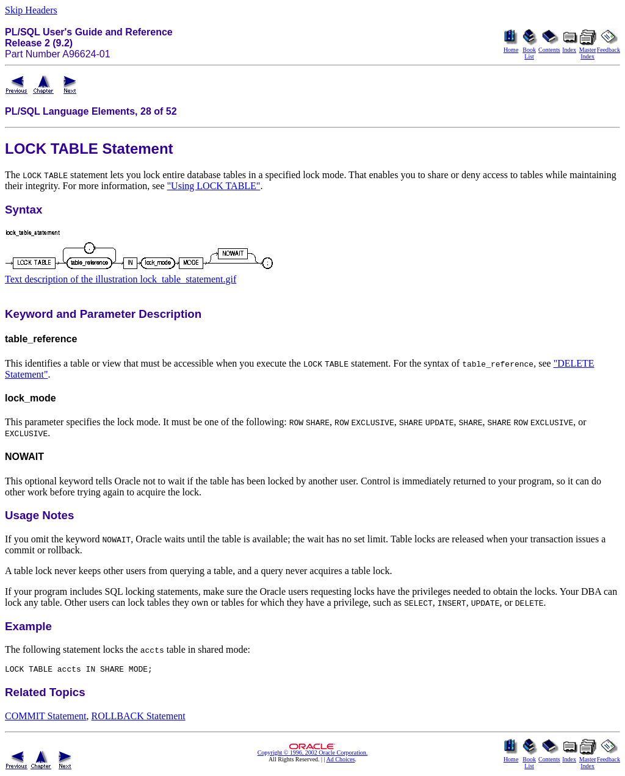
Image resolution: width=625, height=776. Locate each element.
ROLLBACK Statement (138, 718)
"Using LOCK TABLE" (214, 186)
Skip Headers (31, 10)
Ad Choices (341, 761)
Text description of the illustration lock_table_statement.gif (120, 279)
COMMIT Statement (45, 718)
